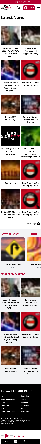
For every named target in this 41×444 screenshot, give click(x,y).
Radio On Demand (8, 399)
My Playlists (25, 411)
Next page (33, 224)
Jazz (22, 408)
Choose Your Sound (8, 411)
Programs (4, 402)
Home (3, 396)
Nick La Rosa (12, 422)
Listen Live (25, 396)
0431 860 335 (26, 420)
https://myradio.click (7, 424)
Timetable (24, 402)
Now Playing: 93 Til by (20, 2)
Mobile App (25, 405)
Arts (2, 408)
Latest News (5, 405)
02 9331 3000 (10, 420)
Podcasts (24, 399)
